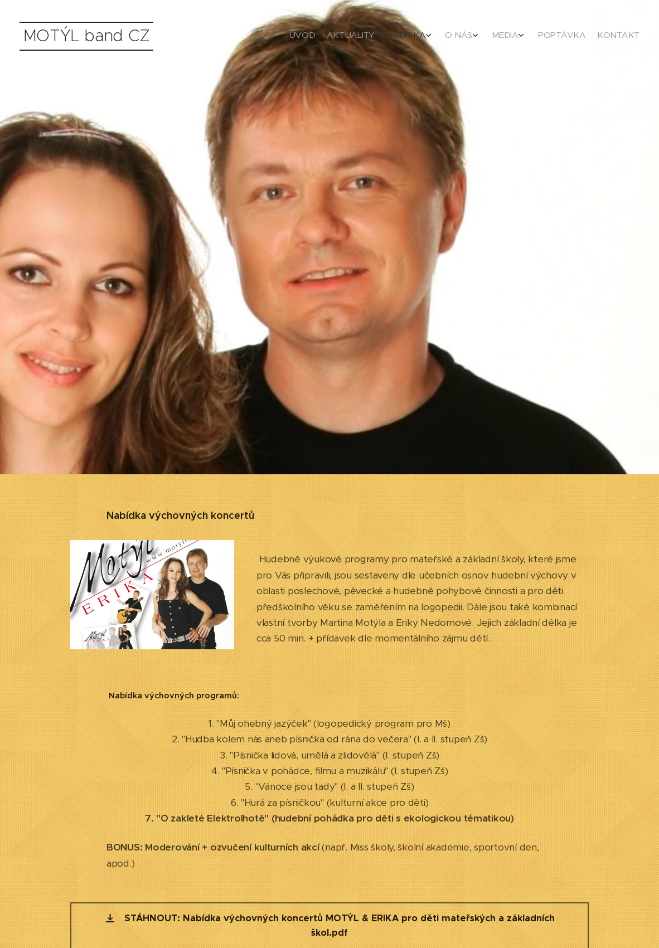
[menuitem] (549, 36)
